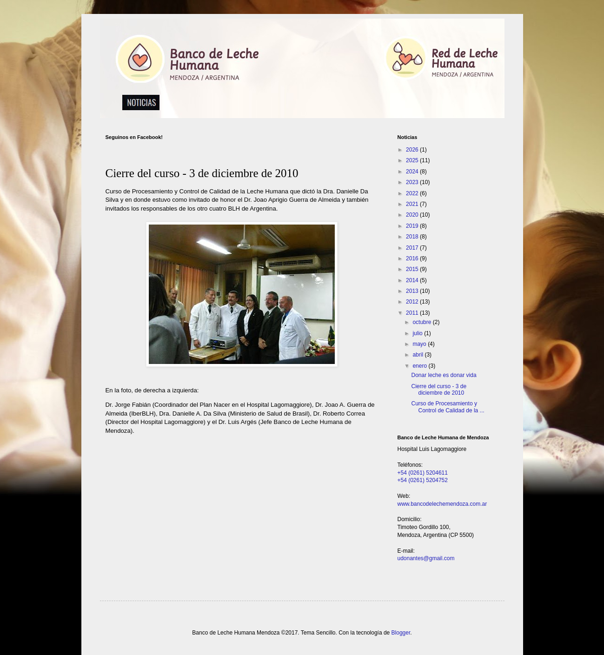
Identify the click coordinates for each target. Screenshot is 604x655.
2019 (413, 226)
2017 (413, 248)
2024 (413, 171)
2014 (413, 280)
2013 (413, 291)
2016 (413, 258)
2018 (413, 236)
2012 (413, 301)
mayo (420, 344)
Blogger (401, 632)
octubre (422, 322)
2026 (413, 149)
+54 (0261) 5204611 (423, 473)
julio (418, 333)
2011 (413, 313)
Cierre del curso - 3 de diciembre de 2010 (438, 389)
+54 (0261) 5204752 (423, 480)
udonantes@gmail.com (426, 558)
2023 (413, 182)
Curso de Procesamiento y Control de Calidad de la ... (447, 406)
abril (418, 354)
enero (420, 366)
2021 (413, 204)
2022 (413, 193)
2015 (413, 269)
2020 (413, 215)
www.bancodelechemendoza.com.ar (442, 504)
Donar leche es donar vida (443, 375)
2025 (413, 160)
